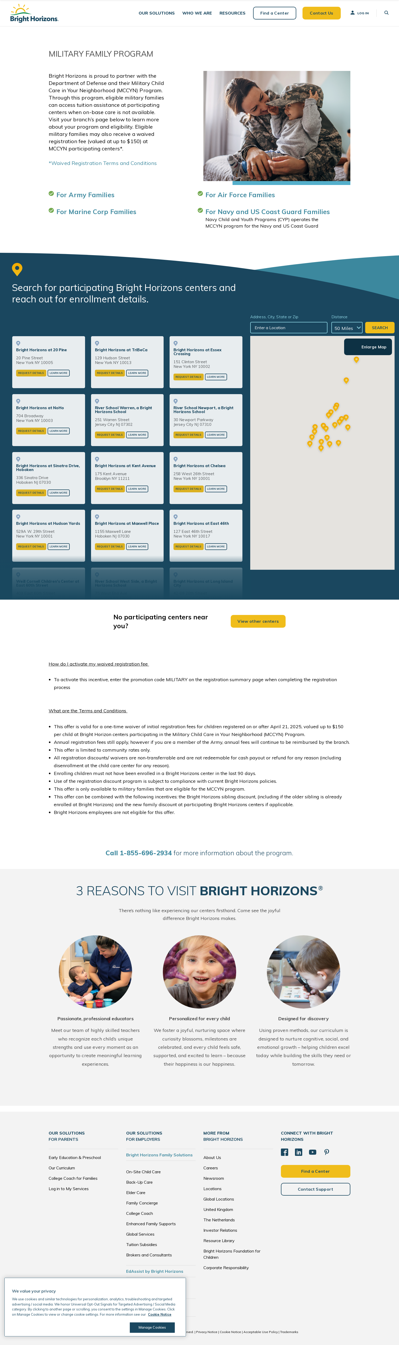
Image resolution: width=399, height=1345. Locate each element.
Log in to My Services (69, 1188)
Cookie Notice (230, 1332)
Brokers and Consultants (149, 1254)
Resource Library (219, 1240)
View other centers (258, 621)
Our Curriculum (62, 1167)
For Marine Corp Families (96, 212)
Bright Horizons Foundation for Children (231, 1254)
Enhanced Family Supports (151, 1223)
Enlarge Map (374, 346)
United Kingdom (218, 1209)
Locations (212, 1188)
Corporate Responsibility (226, 1267)
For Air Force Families (240, 195)
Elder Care (135, 1192)
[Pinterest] (326, 1152)
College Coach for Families (73, 1178)
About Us (212, 1157)
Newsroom (213, 1178)
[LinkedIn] (298, 1152)
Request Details (31, 373)
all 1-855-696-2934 (139, 853)
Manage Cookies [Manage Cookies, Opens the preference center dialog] (152, 1327)
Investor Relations (220, 1230)
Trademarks (289, 1332)
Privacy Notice (206, 1332)
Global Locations (218, 1199)
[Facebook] (284, 1152)
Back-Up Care (139, 1182)
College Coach (139, 1213)
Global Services (140, 1234)
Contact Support (315, 1189)
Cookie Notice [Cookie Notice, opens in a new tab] (159, 1314)
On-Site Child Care (143, 1171)
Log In (359, 12)
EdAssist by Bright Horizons (154, 1271)
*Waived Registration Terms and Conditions (103, 163)
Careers (210, 1167)
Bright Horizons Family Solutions (159, 1154)
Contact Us (321, 13)
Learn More (59, 373)
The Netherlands (219, 1219)
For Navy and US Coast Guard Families (267, 212)
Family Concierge (142, 1202)
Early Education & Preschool (75, 1157)
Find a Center (274, 13)
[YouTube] (312, 1152)
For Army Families (85, 195)
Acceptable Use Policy (260, 1332)
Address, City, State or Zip (274, 317)
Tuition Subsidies (141, 1244)
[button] (157, 13)
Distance (339, 317)
